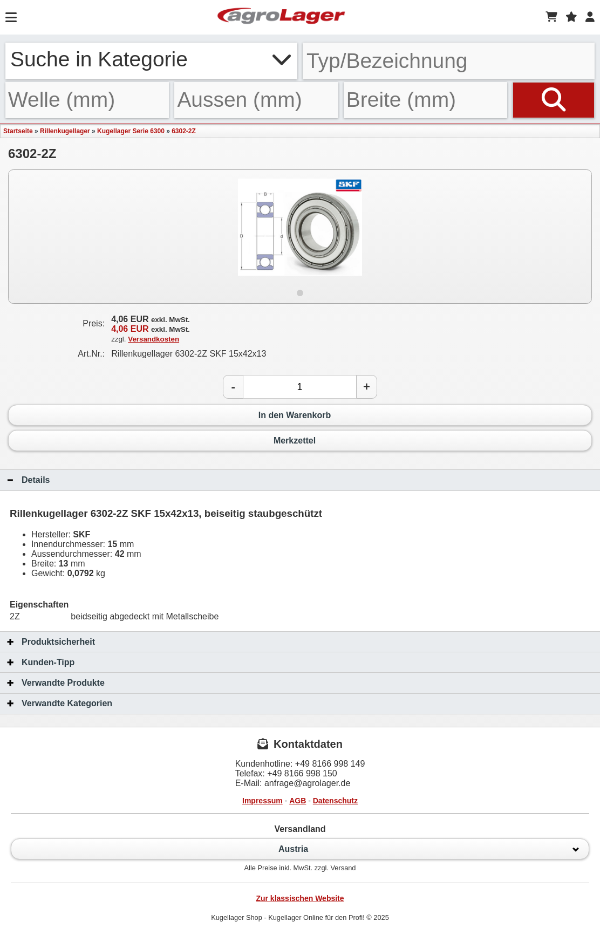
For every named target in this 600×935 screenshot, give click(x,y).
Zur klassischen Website (300, 898)
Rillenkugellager (65, 131)
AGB (297, 800)
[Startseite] (281, 17)
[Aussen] (256, 100)
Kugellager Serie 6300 (131, 131)
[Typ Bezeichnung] (449, 61)
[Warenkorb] (551, 17)
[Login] (590, 17)
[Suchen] (553, 100)
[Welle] (87, 100)
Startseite (18, 131)
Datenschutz (335, 800)
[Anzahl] (299, 387)
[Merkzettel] (571, 17)
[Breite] (425, 100)
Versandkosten (153, 339)
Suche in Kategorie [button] (151, 59)
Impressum (262, 800)
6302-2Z (184, 131)
